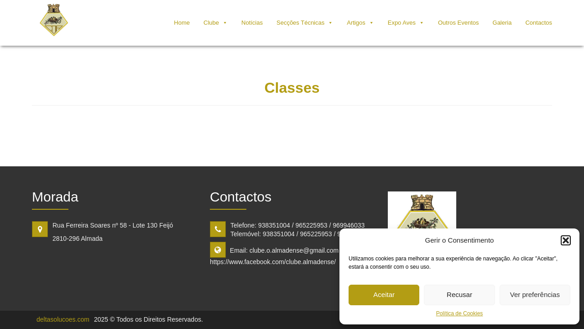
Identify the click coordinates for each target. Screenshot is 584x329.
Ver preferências (535, 294)
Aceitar (384, 294)
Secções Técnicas (300, 22)
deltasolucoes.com (62, 319)
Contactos (538, 22)
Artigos (356, 22)
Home (182, 22)
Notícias (252, 22)
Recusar (459, 294)
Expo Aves (402, 22)
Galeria (502, 22)
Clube (211, 22)
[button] (565, 240)
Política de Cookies (459, 313)
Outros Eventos (458, 22)
